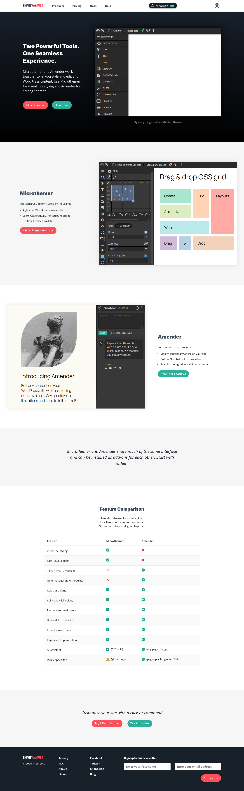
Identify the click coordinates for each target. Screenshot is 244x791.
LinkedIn (64, 774)
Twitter (95, 763)
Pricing (77, 6)
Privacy (63, 758)
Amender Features (173, 374)
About (63, 769)
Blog (93, 774)
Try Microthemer (107, 723)
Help (108, 6)
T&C (61, 763)
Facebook (96, 758)
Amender (61, 105)
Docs (93, 6)
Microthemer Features (38, 230)
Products (58, 6)
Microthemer (35, 105)
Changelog (97, 769)
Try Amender (139, 723)
